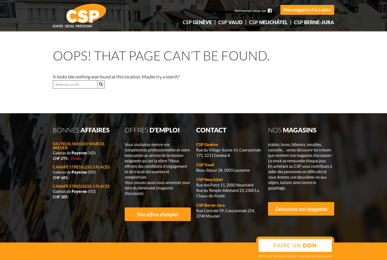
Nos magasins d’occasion (307, 9)
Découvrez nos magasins (301, 209)
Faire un (295, 245)
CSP (197, 22)
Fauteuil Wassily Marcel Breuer (79, 145)
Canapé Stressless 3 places (81, 167)
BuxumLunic (324, 256)
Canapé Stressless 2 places (81, 186)
